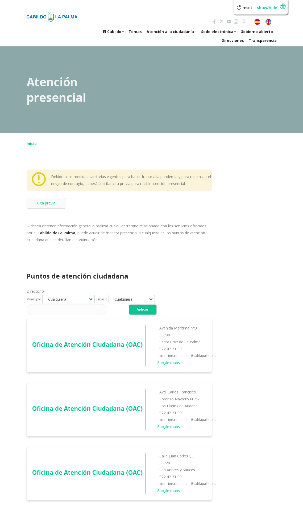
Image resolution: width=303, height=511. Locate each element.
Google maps (168, 362)
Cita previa (46, 203)
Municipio (34, 299)
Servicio (101, 299)
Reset (244, 7)
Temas (135, 31)
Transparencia (263, 40)
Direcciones (233, 40)
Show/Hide (267, 7)
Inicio (32, 143)
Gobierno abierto (256, 31)
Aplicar (143, 309)
